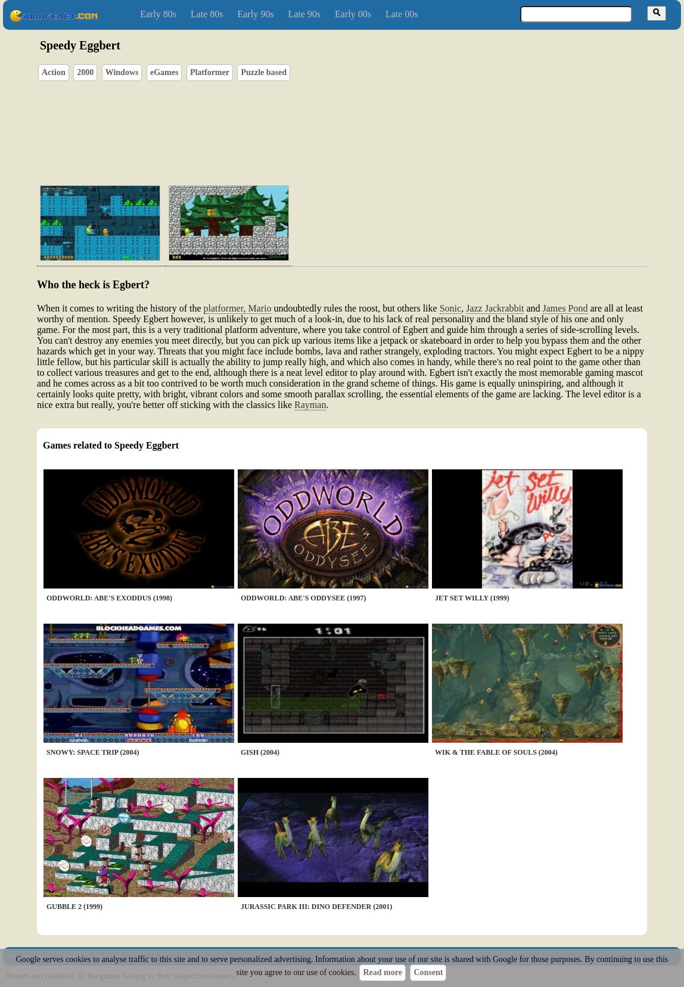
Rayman (310, 405)
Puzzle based (264, 72)
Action (54, 72)
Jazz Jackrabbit (495, 308)
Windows (122, 72)
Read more (382, 972)
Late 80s (207, 14)
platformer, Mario (238, 308)
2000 (85, 72)
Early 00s (353, 14)
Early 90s (256, 14)
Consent (428, 972)
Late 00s (401, 14)
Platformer (209, 72)
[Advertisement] (376, 120)
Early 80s (158, 14)
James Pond (565, 308)
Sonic (450, 308)
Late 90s (304, 14)
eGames (164, 72)
